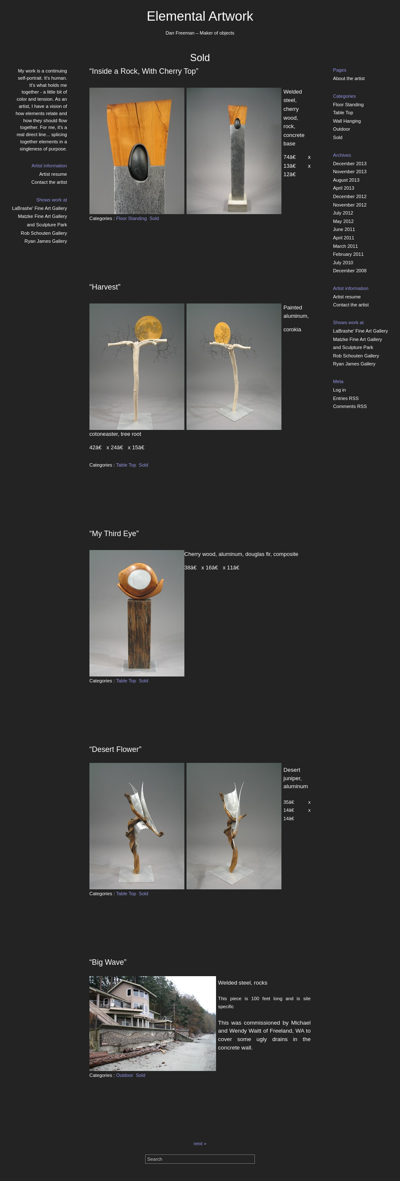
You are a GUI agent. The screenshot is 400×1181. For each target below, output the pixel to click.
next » (200, 1143)
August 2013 (346, 180)
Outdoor (124, 1075)
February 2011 (348, 254)
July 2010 (343, 262)
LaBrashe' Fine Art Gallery (39, 208)
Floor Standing (131, 218)
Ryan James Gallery (45, 241)
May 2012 (343, 221)
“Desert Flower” (115, 749)
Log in (339, 389)
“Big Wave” (108, 962)
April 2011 (343, 237)
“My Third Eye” (114, 533)
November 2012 (350, 204)
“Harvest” (105, 287)
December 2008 (350, 270)
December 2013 (350, 163)
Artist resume (53, 174)
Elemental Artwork (200, 16)
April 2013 (343, 188)
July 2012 (343, 212)
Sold (154, 218)
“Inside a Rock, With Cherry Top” (143, 71)
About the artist (349, 78)
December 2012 (350, 196)
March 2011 (345, 246)
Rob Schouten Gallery (44, 233)
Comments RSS (350, 406)
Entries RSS (346, 398)
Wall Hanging (347, 120)
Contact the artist (49, 182)
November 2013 (350, 171)
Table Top (126, 464)
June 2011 (344, 229)
